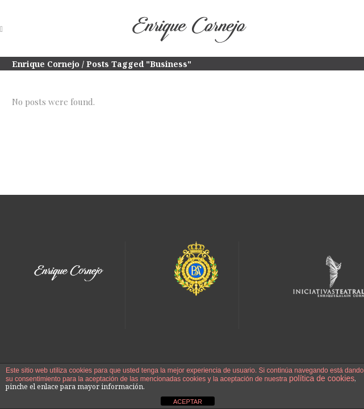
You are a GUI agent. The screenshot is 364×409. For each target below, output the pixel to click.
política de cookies (321, 378)
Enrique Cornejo (46, 64)
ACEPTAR (187, 401)
